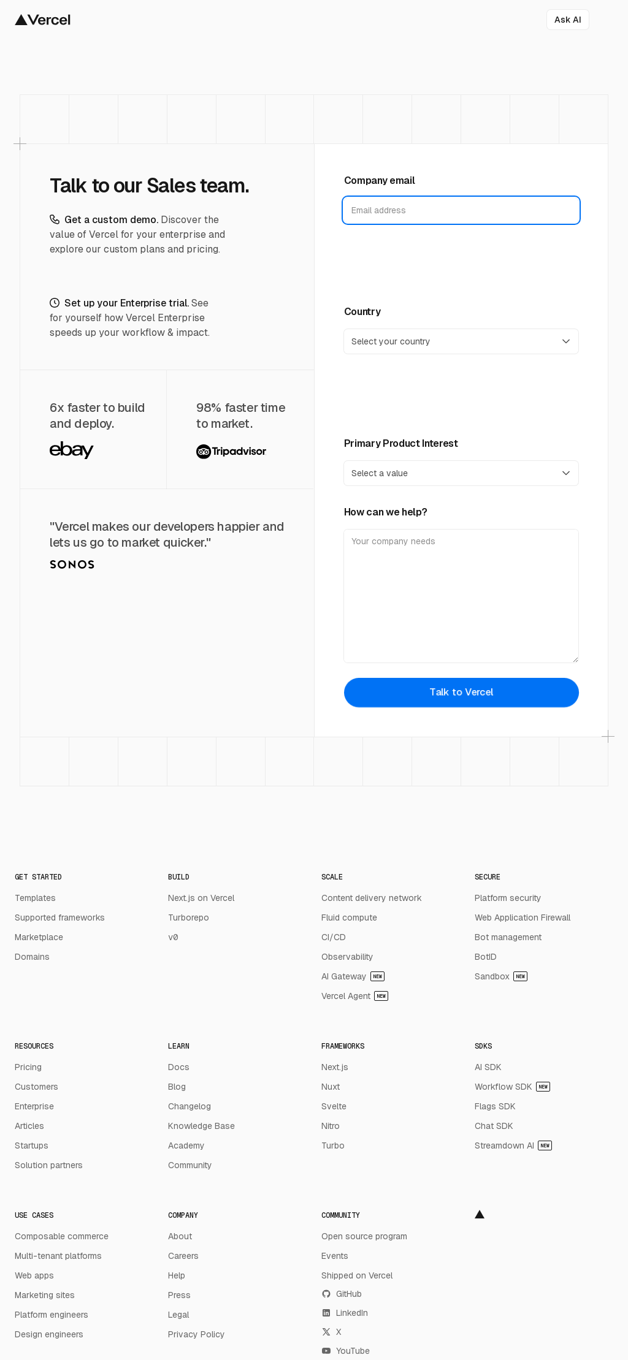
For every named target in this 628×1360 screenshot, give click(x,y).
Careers (183, 1255)
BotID (486, 956)
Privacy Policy (196, 1334)
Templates (35, 897)
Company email (379, 180)
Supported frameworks (60, 917)
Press (179, 1295)
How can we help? (385, 512)
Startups (31, 1145)
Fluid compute (349, 917)
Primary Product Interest (401, 443)
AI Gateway (353, 976)
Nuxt (330, 1086)
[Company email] (461, 210)
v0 (173, 937)
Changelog (189, 1106)
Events (334, 1255)
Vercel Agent (354, 995)
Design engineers (49, 1334)
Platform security (508, 897)
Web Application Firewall (522, 917)
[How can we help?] (461, 596)
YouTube (345, 1350)
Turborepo (188, 917)
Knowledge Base (201, 1125)
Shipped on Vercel (356, 1275)
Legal (178, 1314)
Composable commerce (62, 1236)
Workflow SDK (512, 1086)
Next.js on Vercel (201, 897)
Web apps (34, 1275)
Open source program (364, 1236)
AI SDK (488, 1067)
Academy (186, 1145)
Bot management (508, 937)
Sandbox (501, 976)
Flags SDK (495, 1106)
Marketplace (39, 937)
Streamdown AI (513, 1145)
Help (176, 1275)
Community (190, 1165)
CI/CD (333, 937)
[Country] (461, 341)
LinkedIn (344, 1312)
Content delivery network (371, 897)
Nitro (330, 1125)
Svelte (334, 1106)
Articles (29, 1125)
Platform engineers (51, 1314)
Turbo (333, 1145)
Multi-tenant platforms (58, 1255)
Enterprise (34, 1106)
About (180, 1236)
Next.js (334, 1067)
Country (362, 311)
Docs (179, 1067)
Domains (32, 956)
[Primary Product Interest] (461, 473)
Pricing (28, 1067)
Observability (347, 956)
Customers (36, 1086)
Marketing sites (45, 1295)
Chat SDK (494, 1125)
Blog (177, 1086)
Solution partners (49, 1165)
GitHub (341, 1293)
